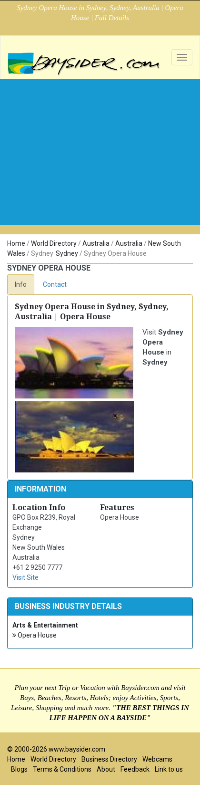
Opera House (34, 635)
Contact (55, 284)
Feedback (135, 769)
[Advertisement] (100, 169)
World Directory (54, 243)
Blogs (19, 769)
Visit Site (25, 577)
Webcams (157, 759)
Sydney (67, 253)
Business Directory (109, 759)
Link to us (169, 769)
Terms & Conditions (62, 769)
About (106, 769)
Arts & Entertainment (45, 625)
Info (21, 284)
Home (16, 243)
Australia (96, 243)
